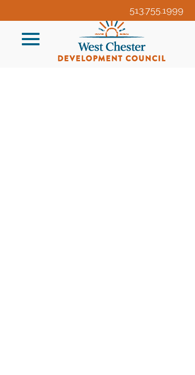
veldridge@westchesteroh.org (118, 31)
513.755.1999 (156, 10)
